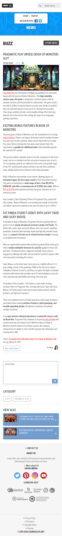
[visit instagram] (35, 475)
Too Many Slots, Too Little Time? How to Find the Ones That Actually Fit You (36, 418)
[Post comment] (54, 381)
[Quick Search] (51, 5)
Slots (7, 398)
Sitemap (30, 528)
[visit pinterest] (26, 475)
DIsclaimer (30, 521)
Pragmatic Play (9, 92)
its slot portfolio (49, 319)
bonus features (9, 137)
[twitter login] (40, 21)
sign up (34, 16)
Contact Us (32, 448)
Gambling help (31, 482)
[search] (40, 5)
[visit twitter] (17, 475)
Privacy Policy (30, 518)
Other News (51, 42)
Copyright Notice (30, 524)
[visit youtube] (43, 475)
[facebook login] (36, 21)
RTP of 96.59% (9, 189)
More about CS (32, 465)
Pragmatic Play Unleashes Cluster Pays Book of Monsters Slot (32, 338)
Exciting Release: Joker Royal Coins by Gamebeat (36, 431)
